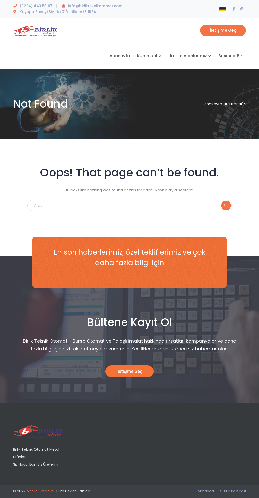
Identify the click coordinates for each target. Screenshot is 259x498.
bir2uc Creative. (41, 491)
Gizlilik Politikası (233, 491)
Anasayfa (213, 104)
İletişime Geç (223, 30)
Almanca (206, 491)
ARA (226, 205)
